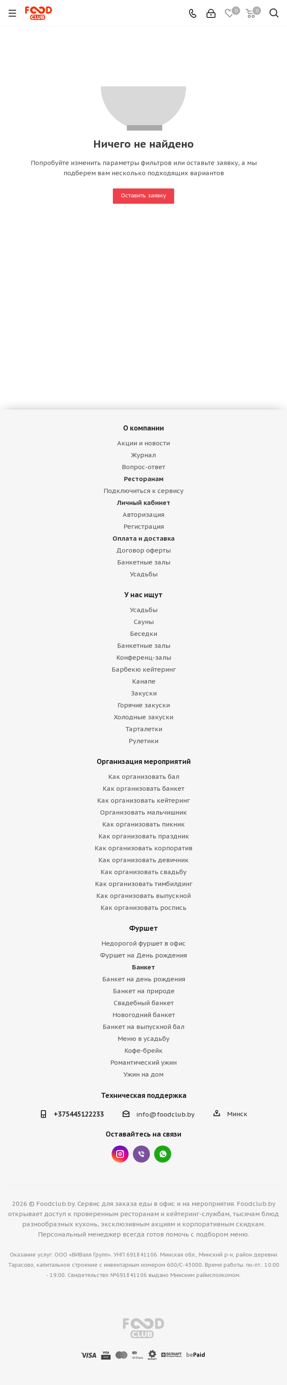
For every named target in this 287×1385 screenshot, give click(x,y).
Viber (141, 1154)
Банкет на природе (144, 991)
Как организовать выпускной (143, 896)
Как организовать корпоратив (143, 848)
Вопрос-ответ (143, 467)
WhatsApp (162, 1154)
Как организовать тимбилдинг (143, 884)
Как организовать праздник (143, 836)
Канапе (143, 681)
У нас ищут (143, 594)
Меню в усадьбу (143, 1038)
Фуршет (143, 928)
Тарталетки (143, 729)
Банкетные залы (143, 562)
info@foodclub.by (165, 1114)
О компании (143, 428)
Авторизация (143, 514)
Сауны (144, 622)
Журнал (143, 455)
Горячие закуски (144, 705)
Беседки (143, 634)
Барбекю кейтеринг (144, 669)
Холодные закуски (143, 717)
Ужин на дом (143, 1074)
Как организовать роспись (143, 907)
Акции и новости (143, 443)
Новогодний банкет (143, 1015)
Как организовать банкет (143, 788)
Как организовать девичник (143, 860)
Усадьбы (144, 574)
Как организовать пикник (143, 824)
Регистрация (143, 526)
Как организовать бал (143, 776)
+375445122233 (79, 1114)
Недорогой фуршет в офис (143, 943)
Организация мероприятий (144, 761)
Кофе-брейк (143, 1050)
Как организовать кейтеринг (143, 800)
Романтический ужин (143, 1062)
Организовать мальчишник (143, 812)
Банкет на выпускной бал (143, 1027)
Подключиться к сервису (143, 491)
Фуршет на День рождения (143, 955)
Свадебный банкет (144, 1003)
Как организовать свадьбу (143, 872)
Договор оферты (143, 550)
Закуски (144, 693)
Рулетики (143, 741)
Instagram (120, 1154)
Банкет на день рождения (143, 979)
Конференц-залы (143, 657)
